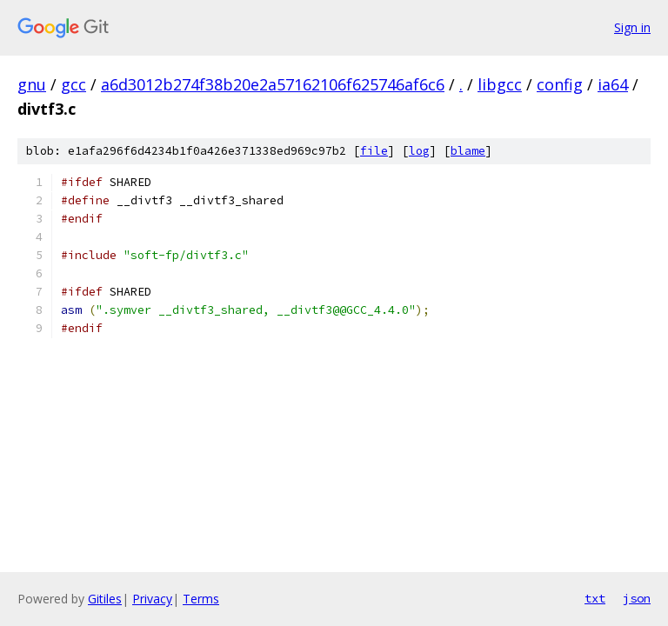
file (374, 150)
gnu (31, 84)
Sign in (632, 27)
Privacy (152, 598)
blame (468, 150)
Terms (201, 598)
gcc (73, 84)
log (419, 150)
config (560, 84)
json (637, 598)
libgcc (500, 84)
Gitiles (105, 598)
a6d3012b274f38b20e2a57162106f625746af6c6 (272, 84)
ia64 (613, 84)
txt (594, 598)
